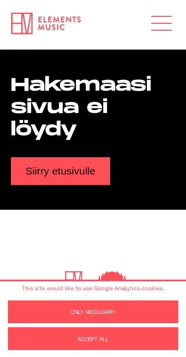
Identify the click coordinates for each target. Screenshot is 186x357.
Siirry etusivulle (60, 171)
